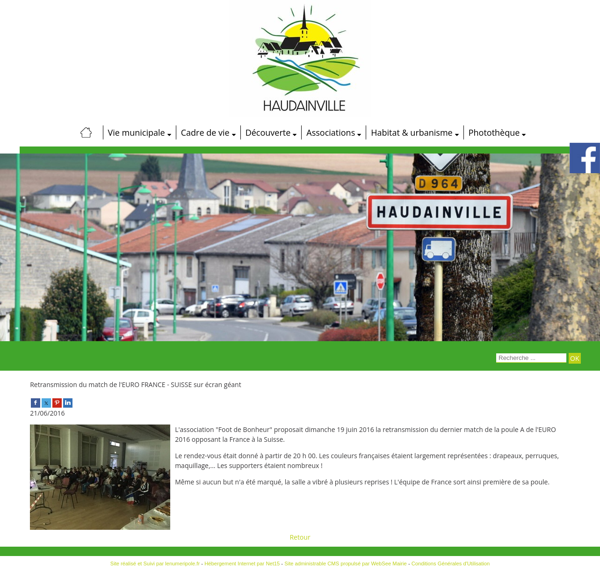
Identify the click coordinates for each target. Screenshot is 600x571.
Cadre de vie (205, 132)
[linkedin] (67, 402)
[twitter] (46, 402)
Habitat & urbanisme (411, 132)
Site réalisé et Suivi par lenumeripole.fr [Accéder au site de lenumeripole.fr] (155, 563)
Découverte (268, 132)
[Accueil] (86, 132)
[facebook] (35, 402)
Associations (330, 132)
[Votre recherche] (531, 358)
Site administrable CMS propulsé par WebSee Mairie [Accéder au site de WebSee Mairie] (345, 563)
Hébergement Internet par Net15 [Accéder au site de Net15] (242, 563)
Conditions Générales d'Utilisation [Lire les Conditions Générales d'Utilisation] (451, 563)
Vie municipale (136, 132)
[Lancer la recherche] (574, 358)
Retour (299, 537)
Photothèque (494, 132)
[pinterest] (57, 402)
